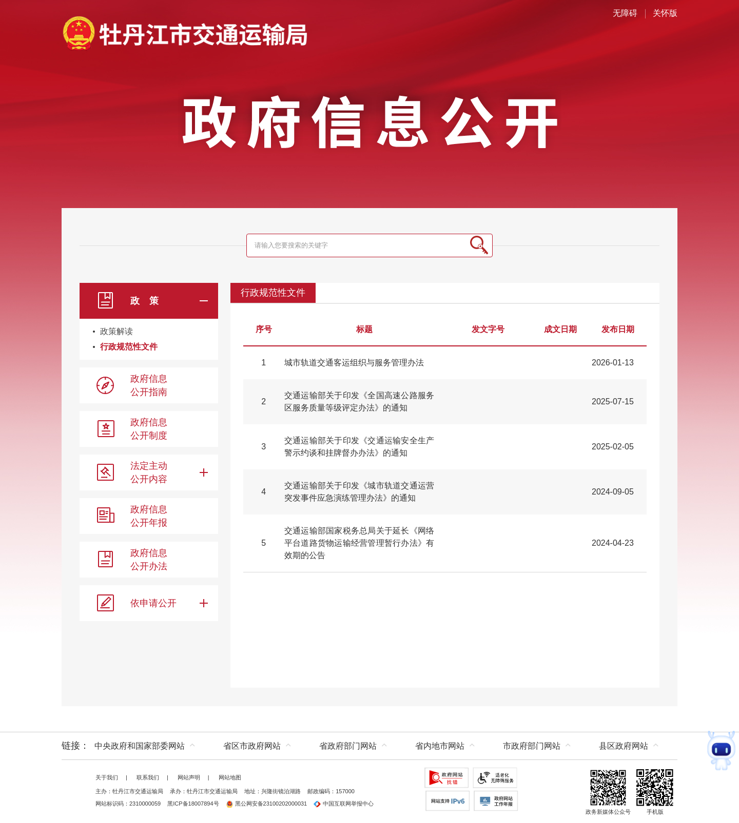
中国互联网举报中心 (344, 803)
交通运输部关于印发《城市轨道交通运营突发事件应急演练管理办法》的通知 (359, 491)
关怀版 (665, 13)
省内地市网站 (439, 746)
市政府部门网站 (531, 746)
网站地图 (230, 777)
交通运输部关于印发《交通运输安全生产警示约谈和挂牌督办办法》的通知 (359, 446)
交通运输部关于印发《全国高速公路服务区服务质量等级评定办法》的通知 (359, 401)
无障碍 (625, 13)
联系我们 (148, 777)
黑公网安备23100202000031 (266, 803)
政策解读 (116, 331)
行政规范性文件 (129, 346)
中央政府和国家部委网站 (139, 746)
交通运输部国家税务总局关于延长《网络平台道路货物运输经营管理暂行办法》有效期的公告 (359, 543)
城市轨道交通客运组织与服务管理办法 (354, 362)
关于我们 (106, 777)
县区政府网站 (623, 746)
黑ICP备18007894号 (193, 803)
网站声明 (189, 777)
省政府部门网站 (348, 746)
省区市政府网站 (252, 746)
